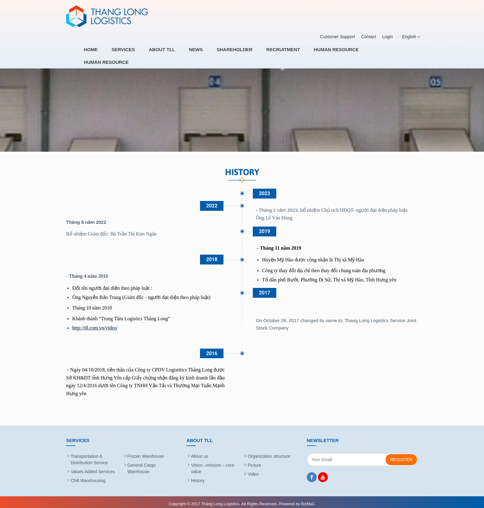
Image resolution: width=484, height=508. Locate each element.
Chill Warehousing (88, 476)
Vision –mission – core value (212, 464)
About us (199, 452)
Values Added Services (93, 467)
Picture (254, 461)
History (198, 476)
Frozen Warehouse (145, 452)
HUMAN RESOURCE (341, 53)
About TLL (186, 53)
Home (124, 53)
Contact (368, 36)
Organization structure (269, 452)
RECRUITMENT (293, 53)
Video (253, 470)
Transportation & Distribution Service (89, 455)
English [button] (410, 37)
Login (387, 36)
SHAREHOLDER (249, 53)
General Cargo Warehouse (141, 464)
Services (151, 53)
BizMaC (308, 500)
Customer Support (336, 36)
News (215, 53)
